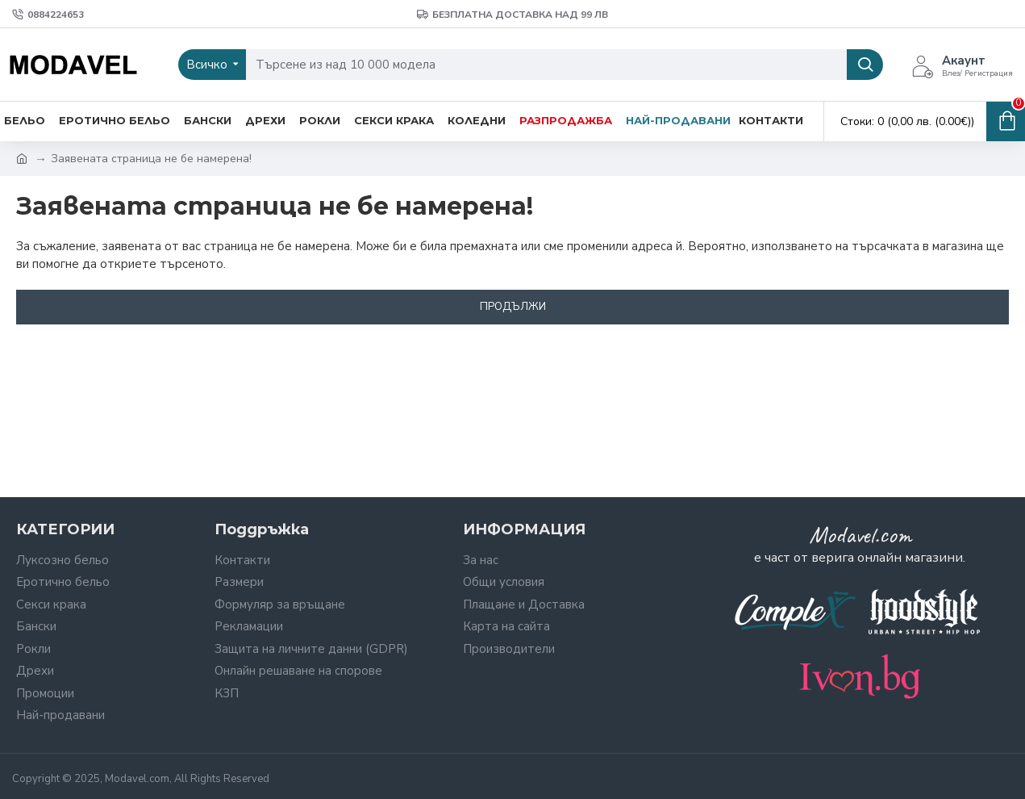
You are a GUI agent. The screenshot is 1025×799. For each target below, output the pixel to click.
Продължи (513, 306)
